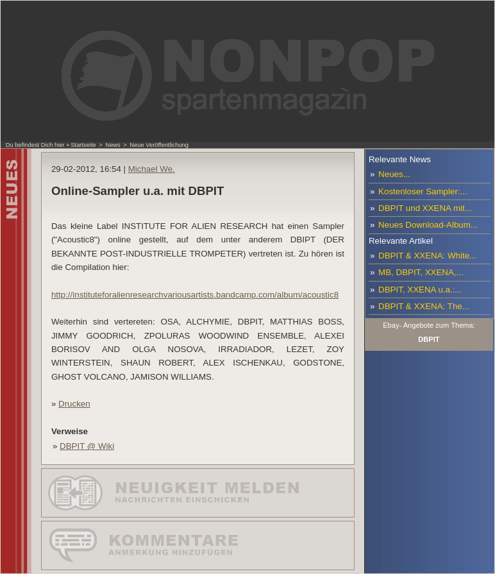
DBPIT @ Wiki (87, 446)
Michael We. (151, 169)
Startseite (83, 145)
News (112, 145)
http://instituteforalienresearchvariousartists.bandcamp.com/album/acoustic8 (195, 295)
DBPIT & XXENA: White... (427, 255)
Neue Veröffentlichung (159, 145)
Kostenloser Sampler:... (422, 191)
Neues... (394, 174)
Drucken (74, 404)
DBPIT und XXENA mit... (425, 208)
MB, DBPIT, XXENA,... (421, 272)
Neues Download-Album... (428, 225)
